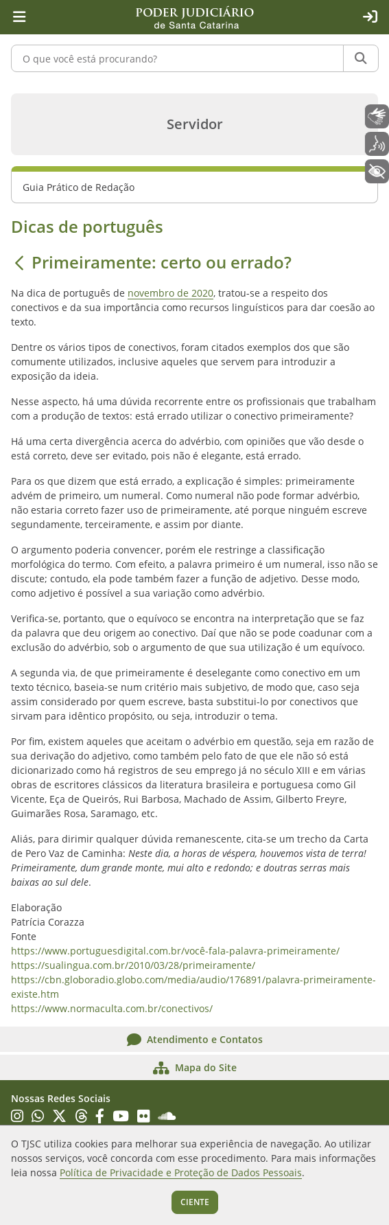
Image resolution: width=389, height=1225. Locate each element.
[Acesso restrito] (370, 17)
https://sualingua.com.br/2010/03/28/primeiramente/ (133, 965)
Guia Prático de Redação (78, 187)
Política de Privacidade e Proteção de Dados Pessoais (181, 1172)
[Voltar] (19, 262)
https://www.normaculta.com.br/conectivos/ (112, 1008)
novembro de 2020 (170, 292)
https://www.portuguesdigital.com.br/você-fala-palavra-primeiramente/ (175, 950)
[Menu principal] (19, 17)
